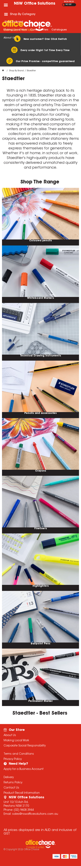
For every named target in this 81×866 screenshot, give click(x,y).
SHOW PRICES (69, 2)
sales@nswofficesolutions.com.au (35, 814)
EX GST (63, 5)
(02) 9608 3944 (24, 810)
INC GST (68, 4)
